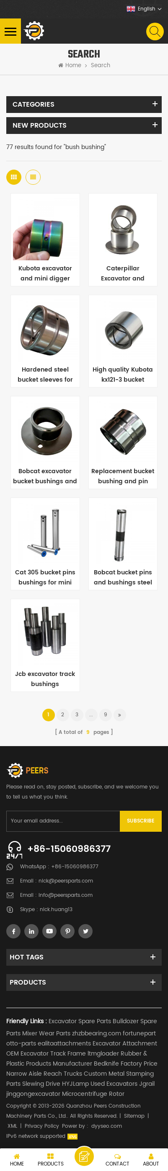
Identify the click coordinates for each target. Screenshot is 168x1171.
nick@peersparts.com (66, 881)
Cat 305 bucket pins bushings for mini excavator (45, 578)
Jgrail (147, 1084)
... (91, 715)
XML (12, 1126)
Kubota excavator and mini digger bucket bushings (45, 274)
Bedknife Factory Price (126, 1064)
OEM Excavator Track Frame (46, 1053)
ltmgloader (103, 1053)
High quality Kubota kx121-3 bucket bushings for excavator (123, 375)
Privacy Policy (42, 1126)
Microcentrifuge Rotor (93, 1094)
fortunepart (139, 1033)
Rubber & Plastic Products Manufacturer (76, 1059)
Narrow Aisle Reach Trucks (44, 1074)
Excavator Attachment (125, 1043)
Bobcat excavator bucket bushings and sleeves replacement (45, 476)
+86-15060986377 (69, 849)
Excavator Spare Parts (80, 1021)
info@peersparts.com (66, 895)
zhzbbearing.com (96, 1033)
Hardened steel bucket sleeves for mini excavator (45, 375)
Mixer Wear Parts (46, 1033)
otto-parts (21, 1043)
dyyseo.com (106, 1126)
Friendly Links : (26, 1021)
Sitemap (134, 1116)
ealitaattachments (64, 1043)
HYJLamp (75, 1084)
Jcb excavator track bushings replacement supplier (45, 679)
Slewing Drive (41, 1084)
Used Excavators (113, 1084)
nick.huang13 (56, 910)
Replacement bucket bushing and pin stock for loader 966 (122, 476)
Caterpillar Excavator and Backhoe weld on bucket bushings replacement (123, 274)
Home (69, 66)
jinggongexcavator (33, 1094)
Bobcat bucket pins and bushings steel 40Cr (123, 578)
